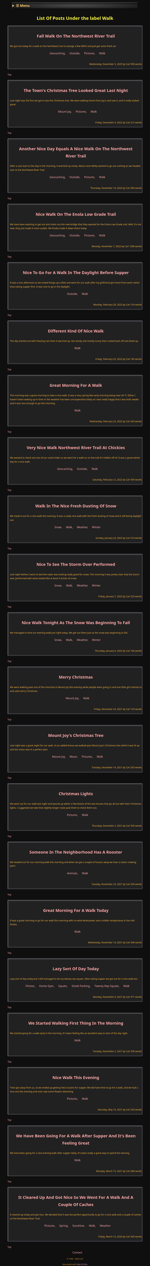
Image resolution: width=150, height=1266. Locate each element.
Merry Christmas (76, 677)
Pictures (89, 53)
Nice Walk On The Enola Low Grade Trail (76, 214)
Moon (73, 756)
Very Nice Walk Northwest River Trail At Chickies (76, 447)
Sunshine (78, 1226)
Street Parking (81, 986)
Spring (63, 1226)
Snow (57, 527)
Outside (75, 53)
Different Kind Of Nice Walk (76, 331)
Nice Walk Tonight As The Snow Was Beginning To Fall (76, 622)
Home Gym (46, 986)
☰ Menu (23, 5)
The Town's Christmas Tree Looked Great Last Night (76, 90)
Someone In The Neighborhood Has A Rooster (75, 852)
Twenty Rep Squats (106, 986)
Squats (62, 986)
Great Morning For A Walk (76, 385)
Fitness (30, 986)
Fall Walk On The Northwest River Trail (76, 36)
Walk (102, 53)
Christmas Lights (76, 793)
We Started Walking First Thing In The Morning (75, 1023)
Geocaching (57, 53)
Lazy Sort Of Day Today (76, 968)
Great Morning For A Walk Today (76, 910)
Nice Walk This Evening (75, 1077)
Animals (72, 873)
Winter (96, 527)
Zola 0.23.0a (81, 1264)
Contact (77, 1252)
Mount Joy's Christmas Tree (76, 735)
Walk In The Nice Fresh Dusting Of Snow (75, 506)
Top (9, 74)
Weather (82, 527)
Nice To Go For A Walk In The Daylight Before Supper (76, 272)
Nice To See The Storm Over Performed (76, 564)
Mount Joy (64, 111)
